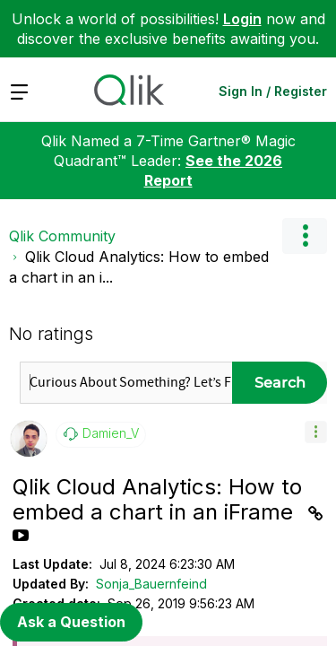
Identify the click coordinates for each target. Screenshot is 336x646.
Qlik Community (62, 236)
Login (242, 19)
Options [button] (304, 236)
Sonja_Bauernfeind (151, 583)
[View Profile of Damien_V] (110, 433)
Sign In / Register (273, 91)
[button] (316, 432)
